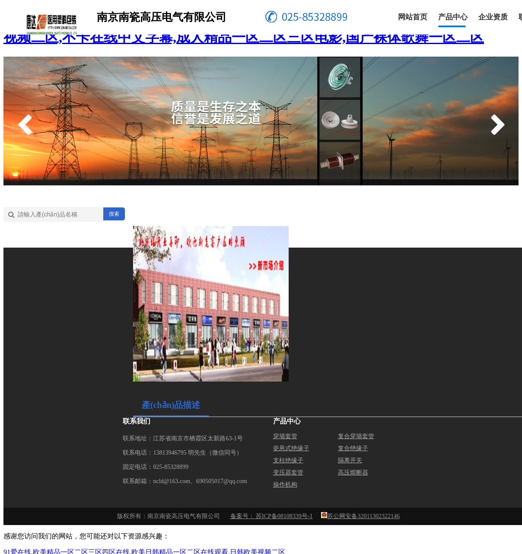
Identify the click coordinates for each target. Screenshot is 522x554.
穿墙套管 (285, 436)
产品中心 (453, 17)
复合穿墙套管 (356, 436)
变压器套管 (288, 472)
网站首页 (412, 17)
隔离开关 (350, 460)
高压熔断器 (353, 472)
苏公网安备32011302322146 (363, 516)
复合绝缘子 (353, 448)
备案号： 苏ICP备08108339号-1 (271, 516)
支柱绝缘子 (288, 460)
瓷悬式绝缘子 (291, 448)
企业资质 (493, 17)
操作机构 (285, 484)
